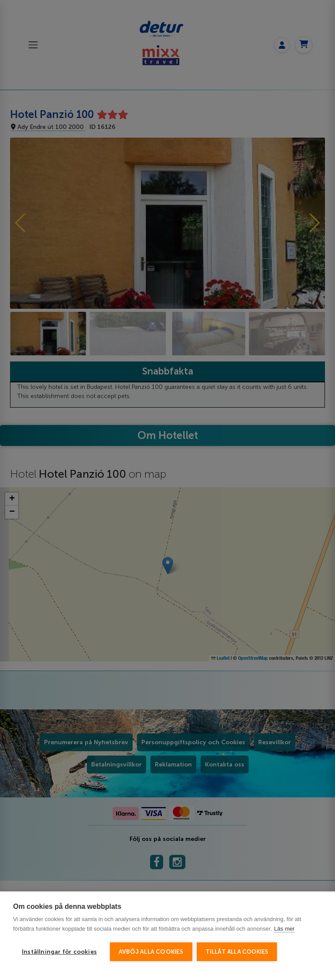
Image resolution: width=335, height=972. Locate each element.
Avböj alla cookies (151, 951)
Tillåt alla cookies (237, 951)
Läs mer (284, 928)
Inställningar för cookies (59, 951)
